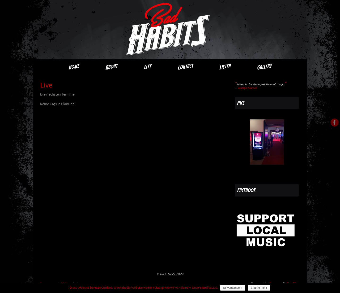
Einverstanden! (232, 287)
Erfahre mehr (259, 287)
